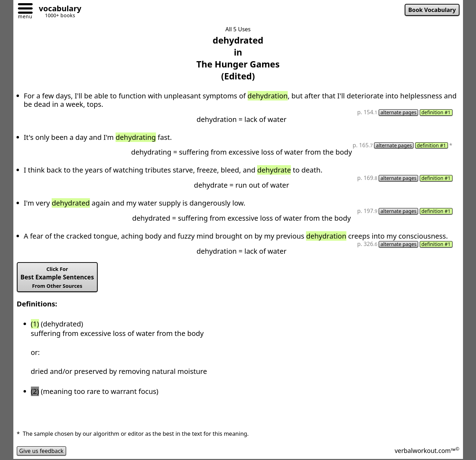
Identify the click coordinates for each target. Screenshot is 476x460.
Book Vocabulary (432, 10)
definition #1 (436, 112)
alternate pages (398, 112)
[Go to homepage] (57, 9)
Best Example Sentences (57, 278)
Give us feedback (42, 451)
